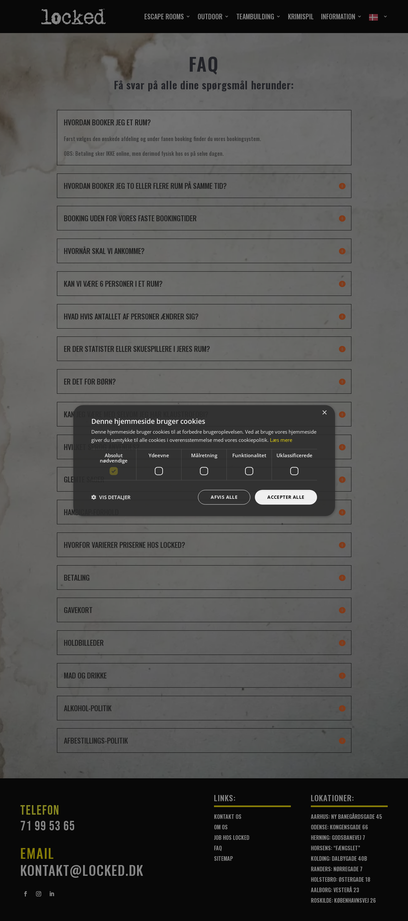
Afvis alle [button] (224, 497)
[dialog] (204, 460)
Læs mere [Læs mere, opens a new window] (281, 440)
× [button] (324, 412)
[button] (111, 497)
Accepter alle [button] (285, 497)
